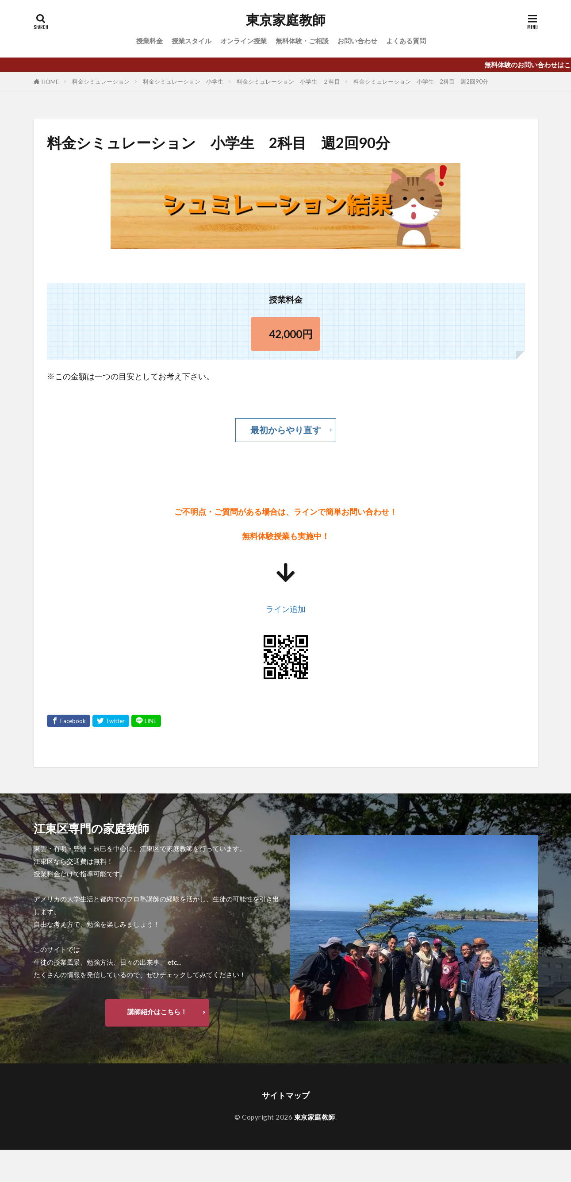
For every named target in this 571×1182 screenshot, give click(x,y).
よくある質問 (406, 41)
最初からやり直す (285, 429)
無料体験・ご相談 (302, 41)
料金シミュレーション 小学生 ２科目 (288, 81)
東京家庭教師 (286, 20)
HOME (50, 81)
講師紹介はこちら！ (157, 1012)
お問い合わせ (357, 41)
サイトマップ (286, 1095)
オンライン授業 (243, 41)
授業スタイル (191, 41)
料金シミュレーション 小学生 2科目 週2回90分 (420, 81)
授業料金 (149, 41)
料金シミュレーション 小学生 (183, 81)
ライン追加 (286, 609)
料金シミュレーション (101, 81)
